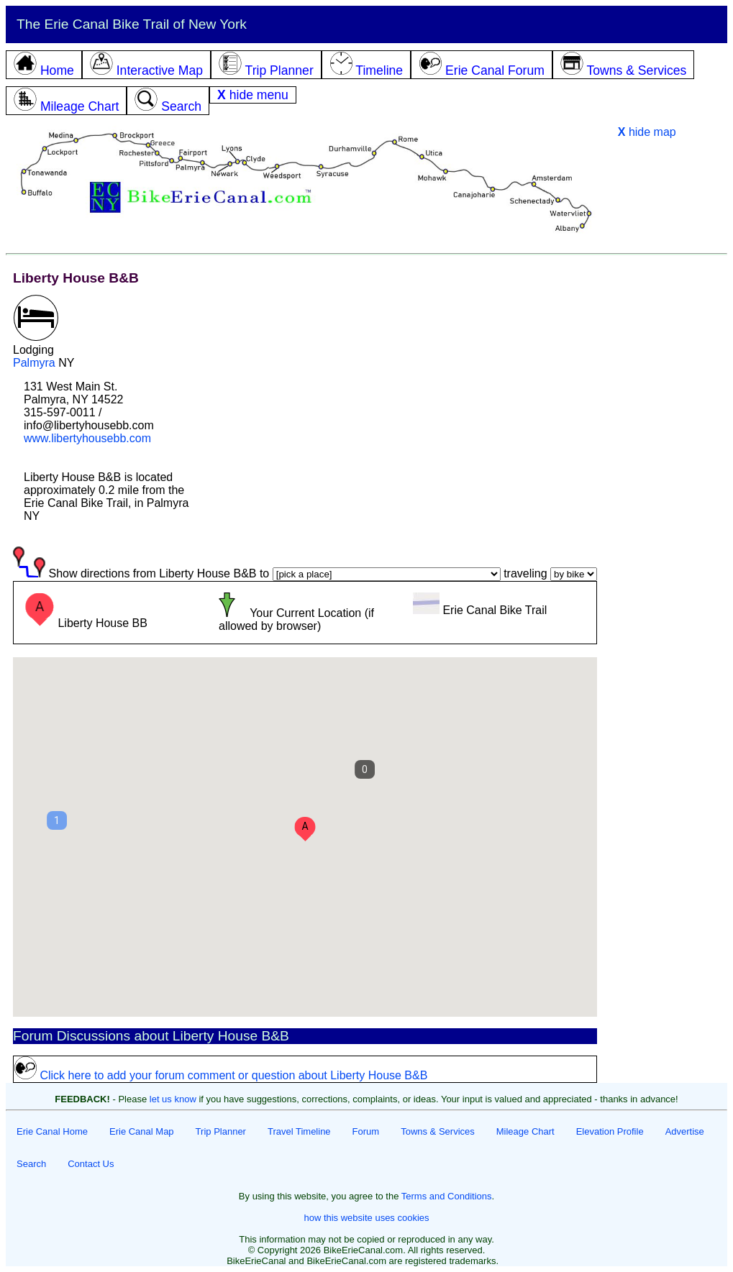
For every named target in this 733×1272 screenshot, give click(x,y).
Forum (366, 1131)
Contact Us (91, 1163)
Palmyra (34, 363)
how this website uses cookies (366, 1217)
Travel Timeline (299, 1131)
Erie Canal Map (141, 1131)
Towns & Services (438, 1131)
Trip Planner (221, 1131)
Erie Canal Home (52, 1131)
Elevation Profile (610, 1131)
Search (31, 1163)
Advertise (684, 1131)
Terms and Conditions (446, 1196)
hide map (647, 132)
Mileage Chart (525, 1131)
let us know (173, 1099)
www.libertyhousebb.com (87, 438)
